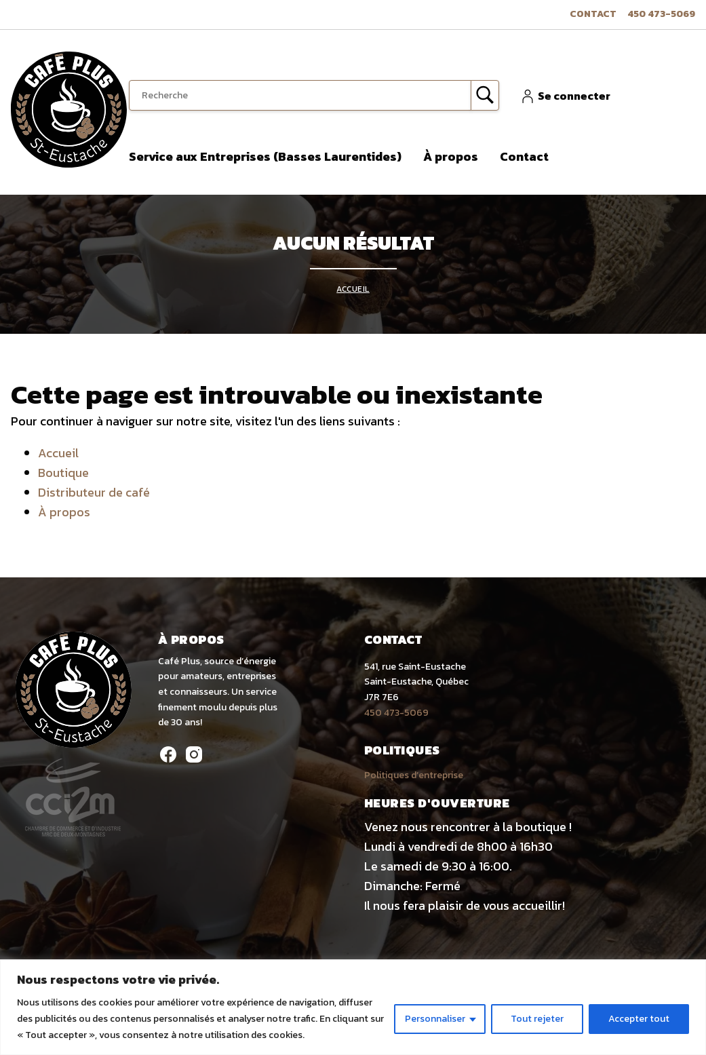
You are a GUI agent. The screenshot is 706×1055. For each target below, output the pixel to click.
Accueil (353, 289)
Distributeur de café (94, 492)
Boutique (63, 472)
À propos (450, 156)
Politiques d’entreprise (413, 775)
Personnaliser (435, 1019)
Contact (593, 14)
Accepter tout (638, 1019)
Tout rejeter (537, 1019)
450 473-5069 (661, 14)
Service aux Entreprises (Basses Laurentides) (265, 156)
